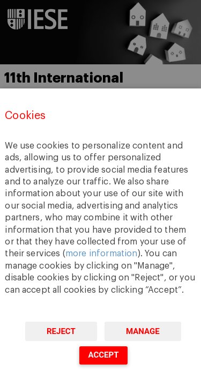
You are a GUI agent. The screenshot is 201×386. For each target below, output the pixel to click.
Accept (103, 355)
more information (101, 253)
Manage (143, 331)
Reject (61, 331)
